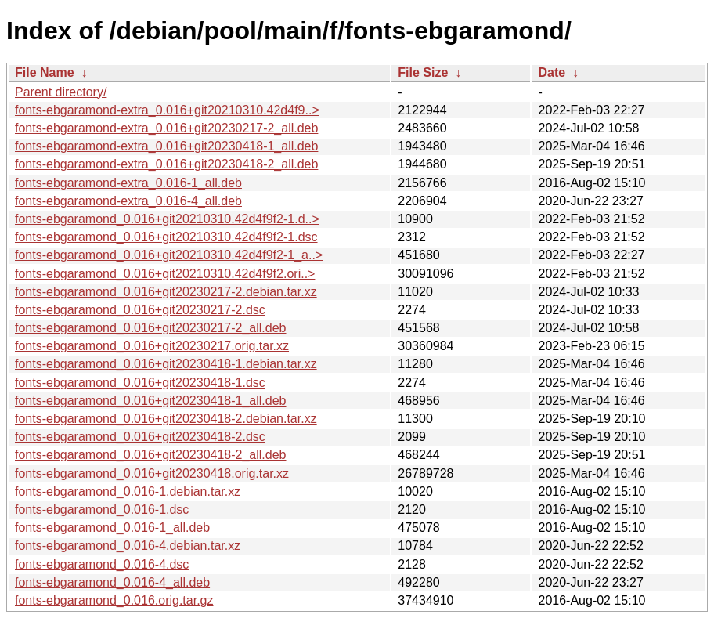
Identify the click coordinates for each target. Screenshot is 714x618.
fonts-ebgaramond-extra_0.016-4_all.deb (128, 201)
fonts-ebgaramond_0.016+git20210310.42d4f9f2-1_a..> (169, 255)
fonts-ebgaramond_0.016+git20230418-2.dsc (140, 436)
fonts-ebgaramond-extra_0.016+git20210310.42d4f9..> (167, 110)
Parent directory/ (60, 92)
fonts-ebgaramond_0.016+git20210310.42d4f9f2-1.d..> (167, 219)
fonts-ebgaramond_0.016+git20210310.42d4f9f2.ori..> (165, 273)
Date (551, 72)
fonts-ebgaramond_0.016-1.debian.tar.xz (127, 491)
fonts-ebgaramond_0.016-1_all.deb (112, 527)
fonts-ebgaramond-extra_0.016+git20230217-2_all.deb (166, 128)
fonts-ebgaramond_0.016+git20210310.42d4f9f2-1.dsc (166, 237)
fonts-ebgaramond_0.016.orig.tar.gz (114, 600)
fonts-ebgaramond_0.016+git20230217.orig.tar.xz (152, 345)
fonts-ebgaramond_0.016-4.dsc (102, 564)
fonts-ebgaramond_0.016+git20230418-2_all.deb (151, 454)
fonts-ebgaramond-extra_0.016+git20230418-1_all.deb (166, 146)
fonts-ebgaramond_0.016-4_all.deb (112, 582)
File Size (423, 72)
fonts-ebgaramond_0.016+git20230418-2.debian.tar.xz (166, 418)
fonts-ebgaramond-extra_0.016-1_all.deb (128, 183)
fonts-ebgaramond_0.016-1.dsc (102, 509)
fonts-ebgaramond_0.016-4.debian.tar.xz (127, 545)
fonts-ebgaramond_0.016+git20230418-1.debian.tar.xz (166, 363)
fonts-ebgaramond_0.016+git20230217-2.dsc (140, 309)
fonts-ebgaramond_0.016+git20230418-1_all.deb (151, 400)
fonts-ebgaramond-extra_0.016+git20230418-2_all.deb (166, 164)
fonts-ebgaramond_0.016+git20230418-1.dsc (140, 382)
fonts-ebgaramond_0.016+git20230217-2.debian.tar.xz (166, 291)
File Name (44, 72)
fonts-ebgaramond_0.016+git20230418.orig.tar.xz (152, 473)
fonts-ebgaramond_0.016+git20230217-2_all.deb (151, 327)
